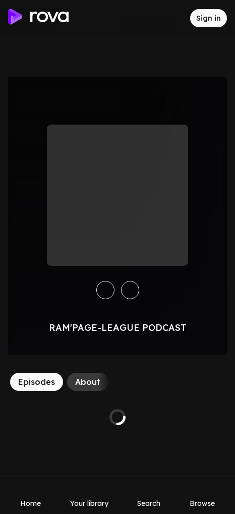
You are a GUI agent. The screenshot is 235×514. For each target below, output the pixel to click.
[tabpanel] (117, 417)
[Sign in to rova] (208, 18)
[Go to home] (38, 18)
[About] (87, 382)
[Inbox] (174, 18)
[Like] (130, 290)
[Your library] (89, 495)
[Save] (105, 290)
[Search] (148, 495)
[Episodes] (36, 382)
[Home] (30, 495)
